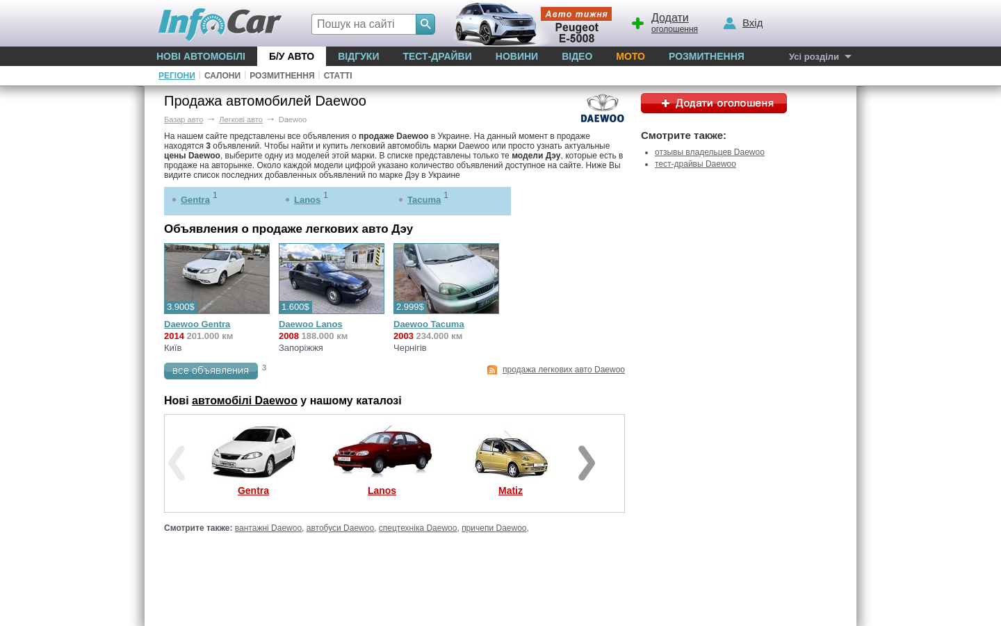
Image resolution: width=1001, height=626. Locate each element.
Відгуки (358, 56)
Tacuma (424, 200)
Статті (338, 76)
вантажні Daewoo (268, 528)
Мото (630, 56)
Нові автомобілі (200, 56)
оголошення (664, 21)
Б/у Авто (291, 56)
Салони (222, 76)
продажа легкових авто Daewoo (564, 369)
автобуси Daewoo (340, 528)
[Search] (425, 24)
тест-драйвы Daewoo (695, 164)
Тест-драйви (436, 56)
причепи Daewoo (494, 528)
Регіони (176, 76)
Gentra (195, 200)
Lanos (307, 200)
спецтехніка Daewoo (418, 528)
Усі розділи (814, 56)
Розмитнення (706, 56)
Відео (577, 56)
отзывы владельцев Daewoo (710, 152)
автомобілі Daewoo (245, 400)
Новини (517, 56)
